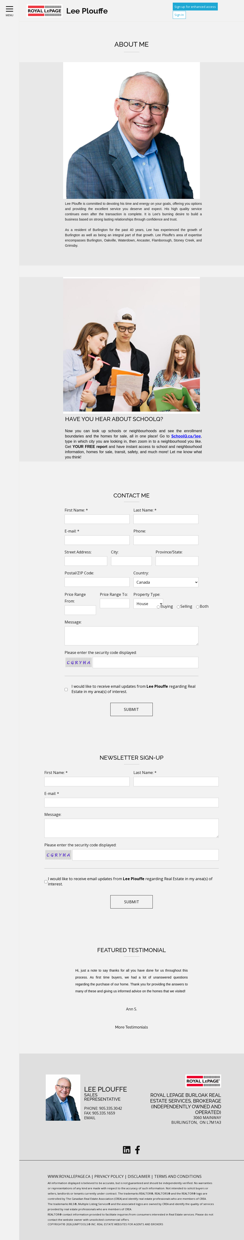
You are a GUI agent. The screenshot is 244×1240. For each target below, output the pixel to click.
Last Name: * (145, 510)
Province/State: (169, 552)
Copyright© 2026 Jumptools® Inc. (72, 1224)
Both (204, 606)
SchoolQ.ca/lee (186, 436)
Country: (141, 573)
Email (90, 1117)
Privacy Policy (109, 1176)
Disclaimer (139, 1176)
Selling (186, 606)
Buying (166, 606)
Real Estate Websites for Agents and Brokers (130, 1224)
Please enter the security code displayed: (101, 652)
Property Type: (146, 594)
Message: (73, 622)
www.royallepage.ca (69, 1176)
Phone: (139, 531)
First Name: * (76, 510)
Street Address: (78, 552)
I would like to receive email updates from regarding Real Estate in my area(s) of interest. (133, 689)
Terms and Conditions (178, 1176)
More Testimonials (131, 1027)
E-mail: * (72, 531)
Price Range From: (75, 598)
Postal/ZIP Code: (79, 573)
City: (114, 552)
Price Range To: (114, 594)
